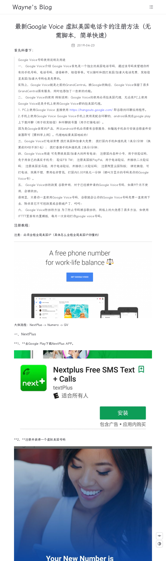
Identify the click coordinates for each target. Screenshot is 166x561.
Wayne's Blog (32, 7)
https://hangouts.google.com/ (91, 110)
